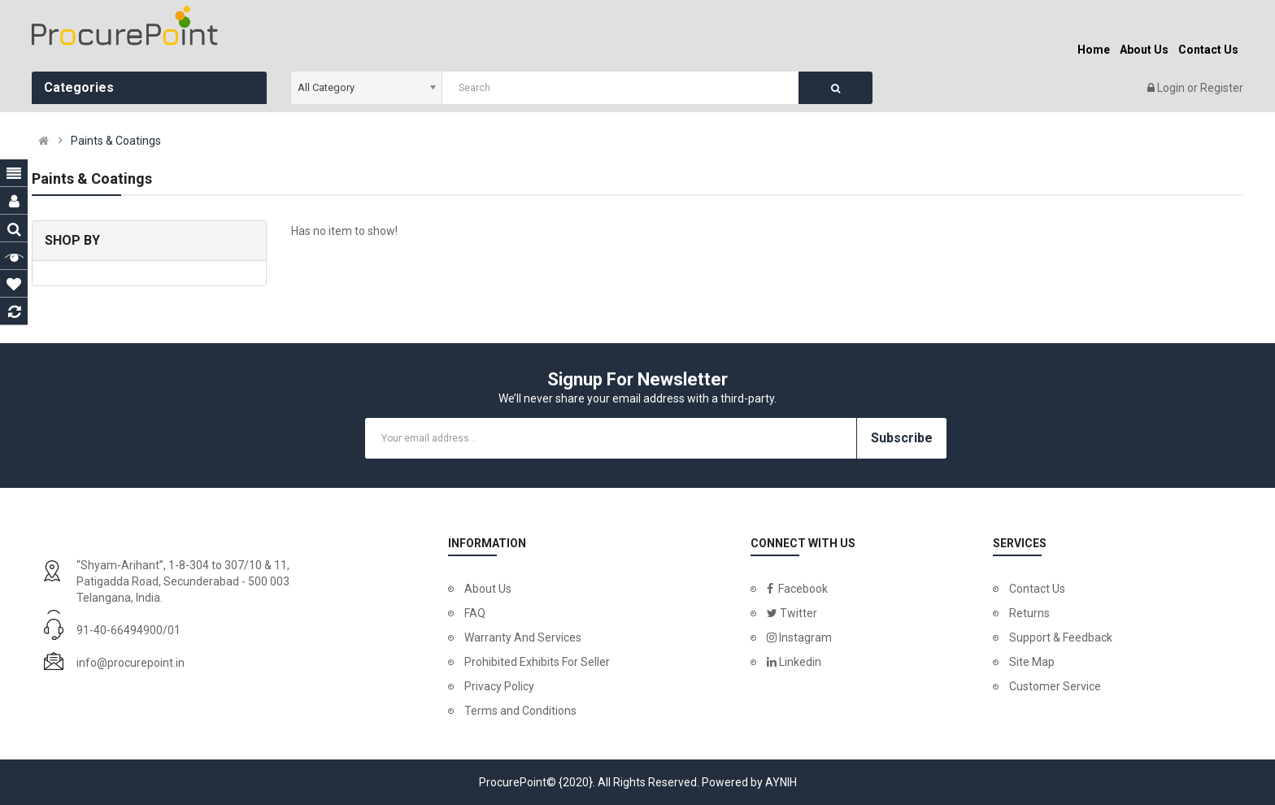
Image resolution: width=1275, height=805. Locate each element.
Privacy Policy (499, 686)
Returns (1029, 613)
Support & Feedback (1060, 637)
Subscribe (902, 438)
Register (1221, 87)
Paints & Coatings (116, 140)
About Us (487, 588)
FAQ (474, 613)
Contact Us (1037, 588)
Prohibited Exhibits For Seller (537, 661)
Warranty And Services (522, 637)
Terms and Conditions (520, 710)
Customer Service (1055, 686)
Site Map (1032, 661)
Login (1172, 87)
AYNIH (781, 782)
